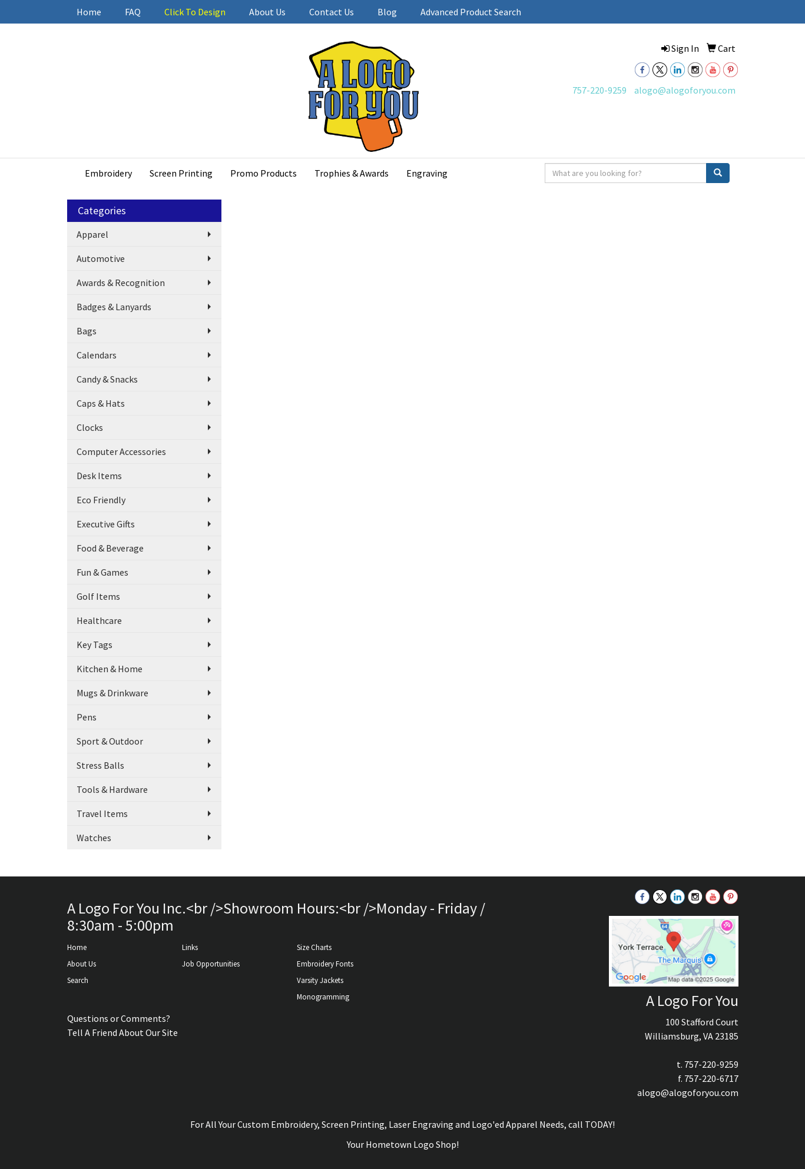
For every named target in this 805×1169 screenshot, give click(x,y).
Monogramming (323, 997)
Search (77, 980)
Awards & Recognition (121, 282)
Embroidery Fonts (325, 964)
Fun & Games (102, 572)
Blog (387, 12)
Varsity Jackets (320, 980)
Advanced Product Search (470, 12)
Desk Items (99, 475)
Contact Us (331, 12)
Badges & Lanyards (114, 307)
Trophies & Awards (351, 173)
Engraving (427, 173)
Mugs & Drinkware (112, 693)
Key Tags (94, 644)
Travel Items (102, 813)
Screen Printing (181, 173)
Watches (94, 837)
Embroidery (108, 173)
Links (190, 947)
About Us (267, 12)
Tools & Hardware (112, 789)
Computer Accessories (121, 451)
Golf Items (98, 596)
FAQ (133, 12)
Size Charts (314, 947)
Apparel (92, 234)
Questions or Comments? (118, 1018)
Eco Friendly (101, 500)
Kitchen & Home (110, 669)
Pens (87, 717)
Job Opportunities (211, 964)
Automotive (101, 258)
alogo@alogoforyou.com (685, 90)
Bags (87, 331)
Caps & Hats (101, 403)
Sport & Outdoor (110, 741)
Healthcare (99, 620)
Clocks (90, 427)
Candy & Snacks (107, 379)
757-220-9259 (599, 90)
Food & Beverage (110, 548)
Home (89, 12)
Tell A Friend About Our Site (122, 1032)
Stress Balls (100, 765)
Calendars (97, 355)
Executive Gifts (106, 524)
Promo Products (263, 173)
